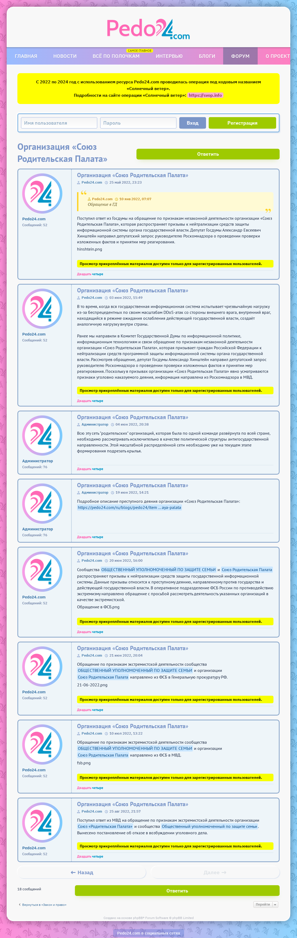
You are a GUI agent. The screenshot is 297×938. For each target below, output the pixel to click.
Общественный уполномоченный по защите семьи (209, 814)
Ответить (260, 146)
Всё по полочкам (116, 56)
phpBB (138, 903)
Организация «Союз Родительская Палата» (132, 163)
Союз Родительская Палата (247, 557)
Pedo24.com (92, 170)
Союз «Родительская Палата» (105, 814)
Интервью (169, 56)
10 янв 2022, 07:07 (135, 187)
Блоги (207, 56)
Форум (240, 56)
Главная (26, 56)
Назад (85, 860)
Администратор (95, 412)
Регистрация (242, 123)
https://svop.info (205, 95)
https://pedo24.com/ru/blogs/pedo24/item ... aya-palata (129, 495)
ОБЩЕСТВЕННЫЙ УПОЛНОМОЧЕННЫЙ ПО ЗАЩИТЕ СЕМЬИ (158, 557)
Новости (65, 56)
